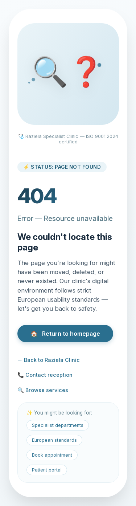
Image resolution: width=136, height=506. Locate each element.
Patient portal (47, 470)
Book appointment (52, 455)
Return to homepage (65, 333)
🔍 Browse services (42, 390)
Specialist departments (57, 425)
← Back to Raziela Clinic (48, 360)
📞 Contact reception (45, 375)
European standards (54, 440)
